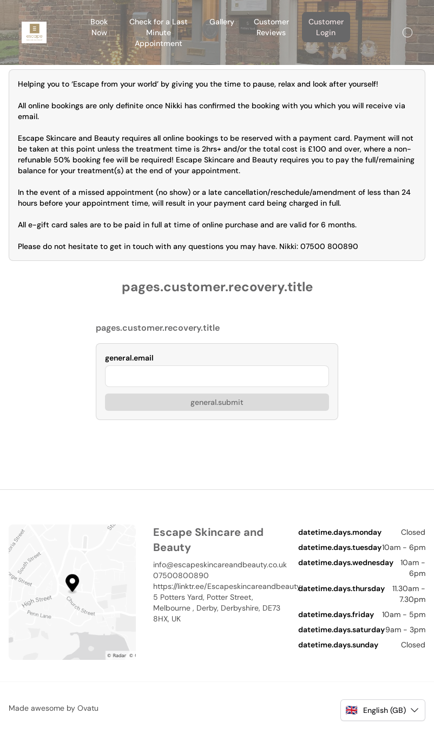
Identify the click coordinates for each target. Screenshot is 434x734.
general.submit (217, 402)
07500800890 (181, 575)
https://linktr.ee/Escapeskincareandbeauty (216, 586)
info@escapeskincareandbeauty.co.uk (216, 564)
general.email (129, 358)
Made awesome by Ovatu (53, 708)
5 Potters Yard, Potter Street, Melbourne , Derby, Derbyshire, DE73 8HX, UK (216, 608)
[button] (382, 710)
